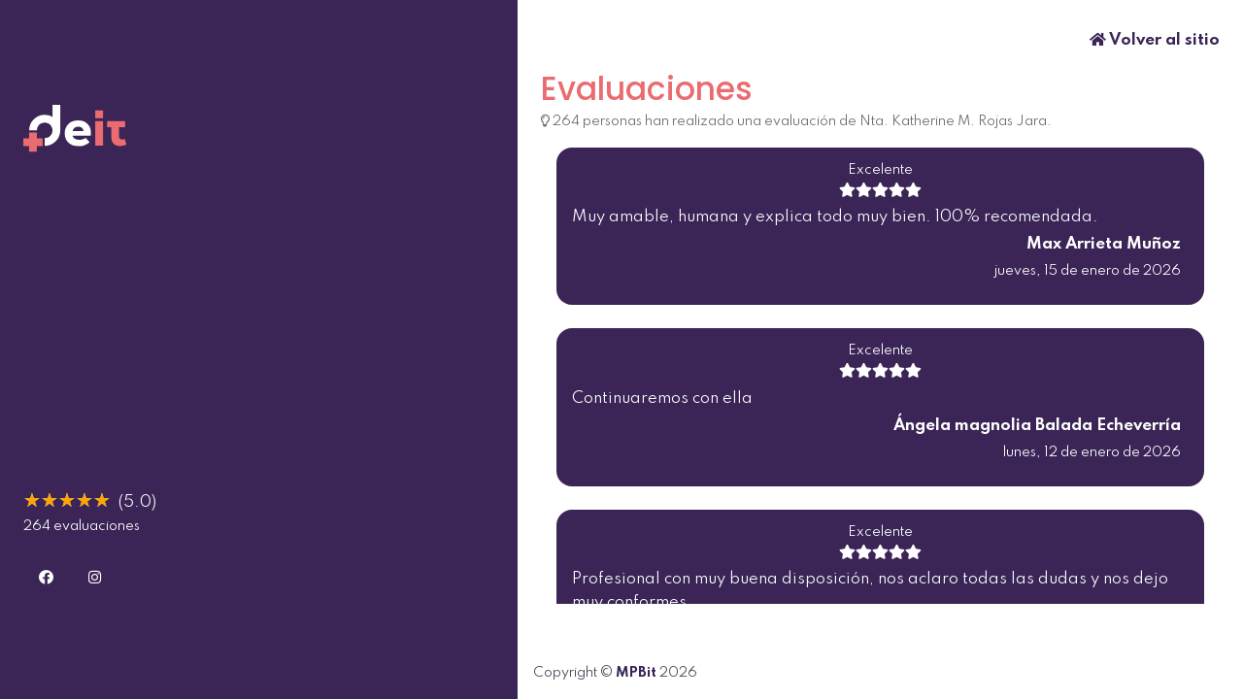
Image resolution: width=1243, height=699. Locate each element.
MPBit (636, 673)
